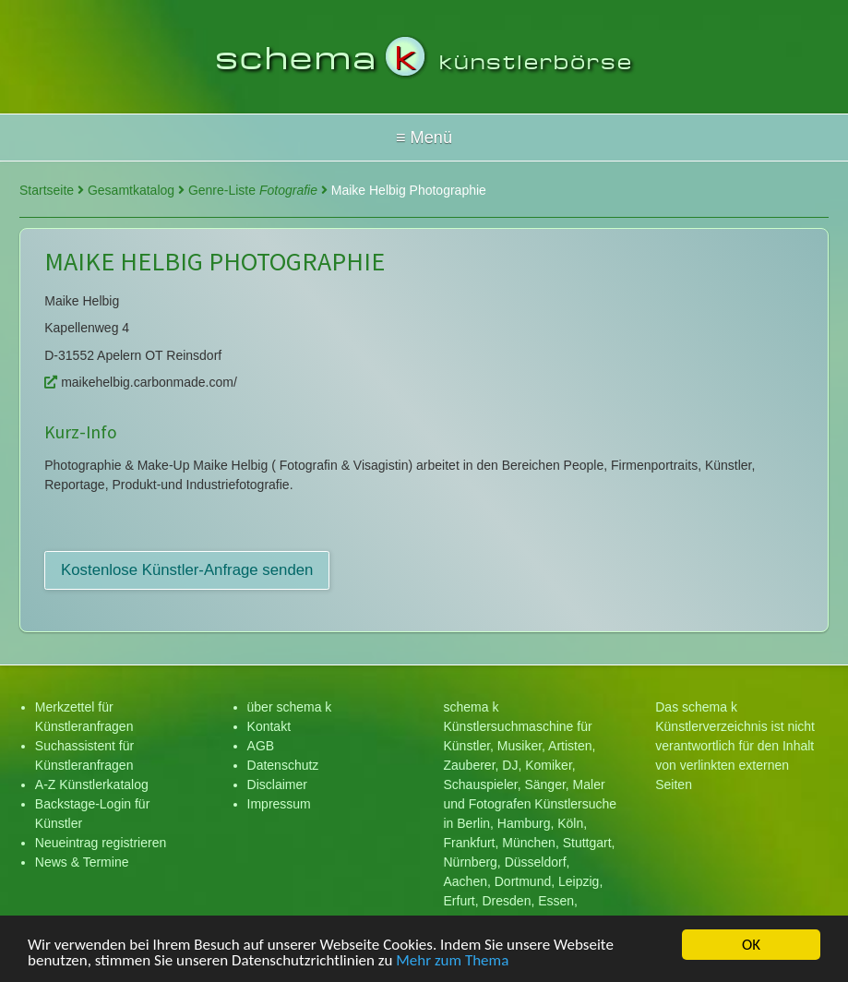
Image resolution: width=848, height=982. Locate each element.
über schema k (289, 707)
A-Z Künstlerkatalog (92, 784)
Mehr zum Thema (452, 961)
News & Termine (82, 862)
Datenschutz (283, 765)
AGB (261, 745)
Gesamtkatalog (136, 190)
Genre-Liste (258, 190)
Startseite (51, 190)
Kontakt (269, 726)
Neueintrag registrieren (100, 842)
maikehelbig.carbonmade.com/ (140, 382)
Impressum (279, 803)
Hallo (424, 137)
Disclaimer (277, 784)
